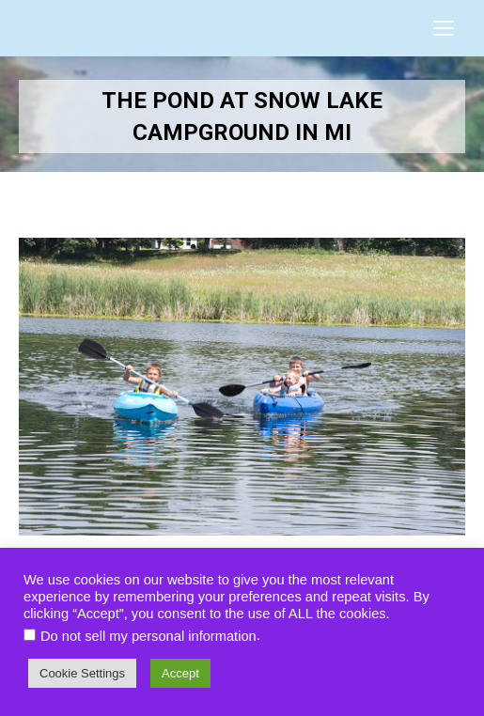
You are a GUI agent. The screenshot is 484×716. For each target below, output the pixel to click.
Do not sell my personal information (148, 636)
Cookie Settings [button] (82, 673)
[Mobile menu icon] (443, 28)
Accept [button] (180, 673)
